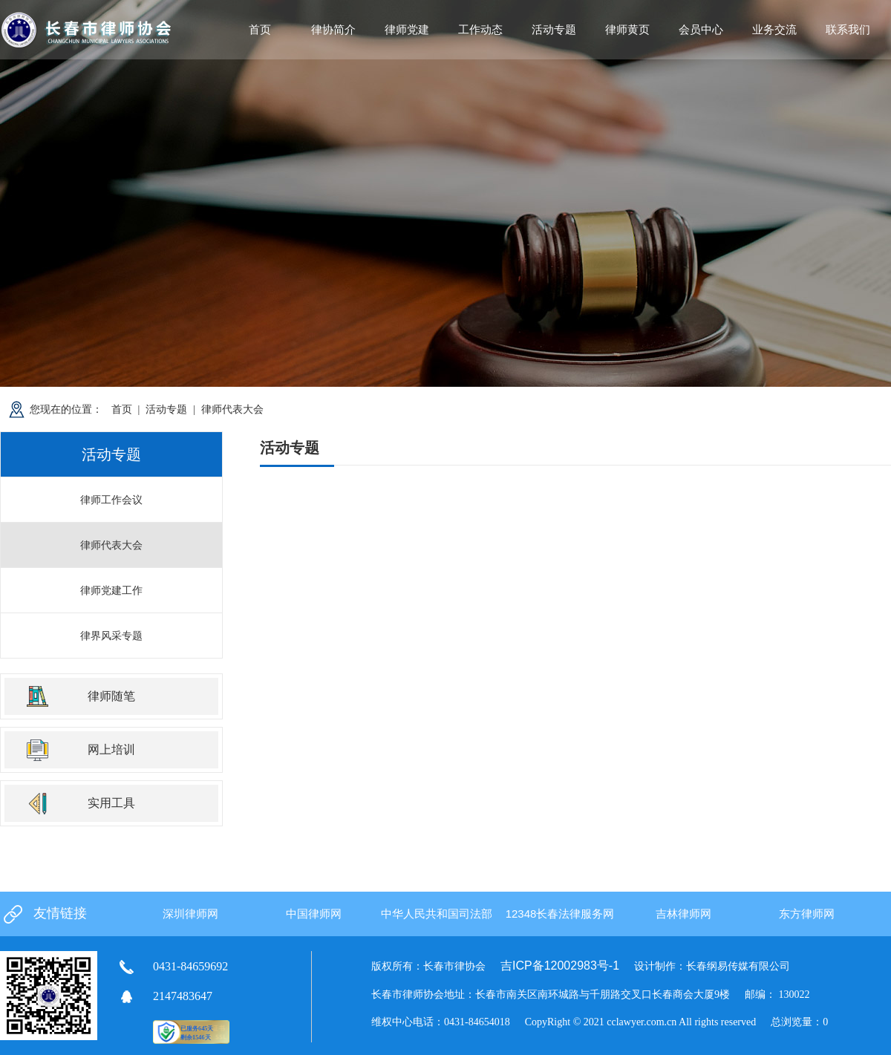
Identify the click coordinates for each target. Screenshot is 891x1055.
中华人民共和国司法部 (436, 913)
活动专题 (166, 409)
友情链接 (60, 913)
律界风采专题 (111, 635)
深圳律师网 (190, 913)
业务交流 (774, 29)
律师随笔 (111, 696)
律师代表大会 (232, 409)
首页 (260, 29)
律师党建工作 (111, 590)
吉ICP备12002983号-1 (559, 965)
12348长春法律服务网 (560, 913)
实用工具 (111, 803)
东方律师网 (807, 913)
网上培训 (111, 749)
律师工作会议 (111, 500)
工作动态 (480, 29)
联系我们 (848, 29)
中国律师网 (314, 913)
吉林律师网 (683, 913)
